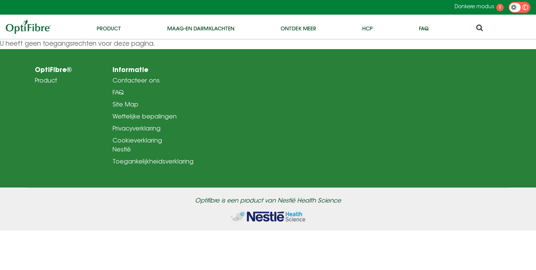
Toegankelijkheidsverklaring (153, 162)
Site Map (125, 105)
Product (109, 28)
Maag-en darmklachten (200, 28)
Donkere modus (474, 7)
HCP (367, 28)
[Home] (267, 217)
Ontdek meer (298, 28)
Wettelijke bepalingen (145, 117)
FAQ (424, 28)
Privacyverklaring (137, 129)
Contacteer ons (136, 81)
